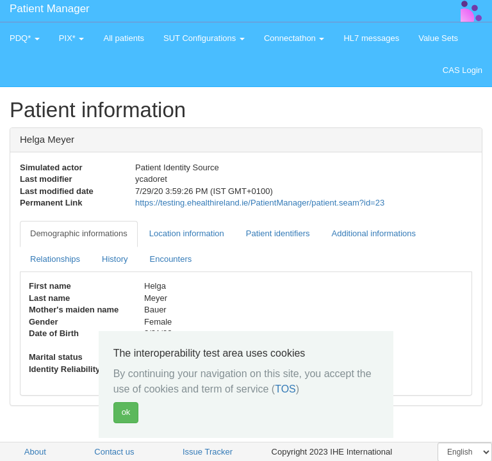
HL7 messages (371, 38)
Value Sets (438, 38)
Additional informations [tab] (374, 233)
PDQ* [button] (25, 38)
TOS (285, 389)
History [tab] (114, 259)
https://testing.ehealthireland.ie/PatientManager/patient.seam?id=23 (259, 202)
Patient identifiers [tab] (278, 233)
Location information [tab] (186, 233)
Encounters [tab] (171, 259)
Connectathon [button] (294, 38)
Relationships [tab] (55, 259)
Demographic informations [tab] (78, 233)
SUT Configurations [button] (204, 38)
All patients (123, 38)
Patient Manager (50, 9)
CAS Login (462, 70)
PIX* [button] (72, 38)
